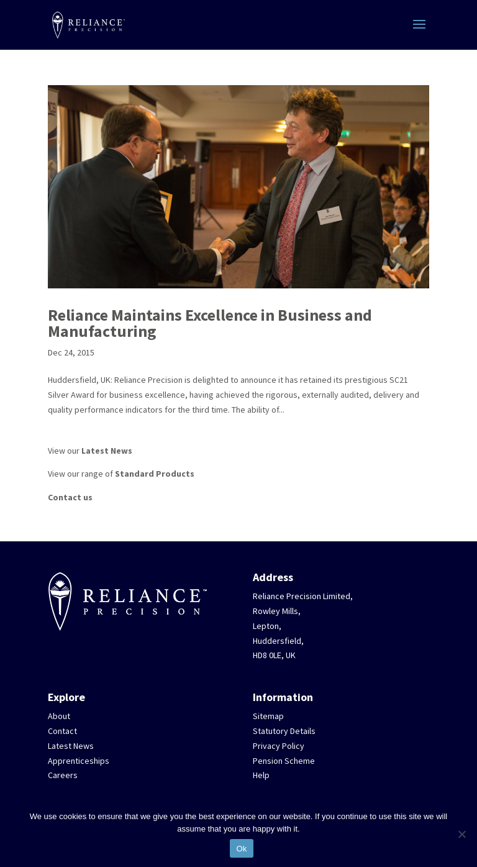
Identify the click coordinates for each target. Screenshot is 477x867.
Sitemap (268, 716)
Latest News (106, 450)
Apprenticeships (78, 760)
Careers (63, 775)
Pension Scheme (284, 760)
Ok (241, 848)
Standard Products (154, 473)
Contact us (70, 497)
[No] (461, 834)
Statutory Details (284, 730)
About (59, 716)
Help (261, 775)
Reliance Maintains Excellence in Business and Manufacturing (210, 323)
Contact (62, 730)
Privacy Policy (278, 745)
